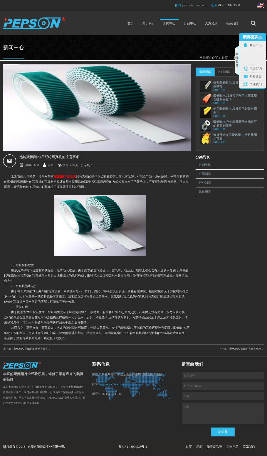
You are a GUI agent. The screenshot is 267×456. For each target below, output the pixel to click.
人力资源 (211, 23)
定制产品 (232, 446)
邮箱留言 (256, 76)
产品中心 (190, 23)
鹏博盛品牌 (214, 446)
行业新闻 (205, 182)
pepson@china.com (194, 5)
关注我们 (256, 84)
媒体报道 (205, 191)
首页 (131, 23)
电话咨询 (256, 68)
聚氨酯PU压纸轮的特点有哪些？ (32, 348)
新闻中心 (169, 22)
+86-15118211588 (229, 5)
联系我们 (232, 23)
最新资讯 (205, 165)
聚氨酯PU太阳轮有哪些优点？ (246, 348)
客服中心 (256, 45)
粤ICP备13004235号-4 (132, 446)
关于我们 (148, 23)
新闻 (199, 446)
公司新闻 (205, 173)
